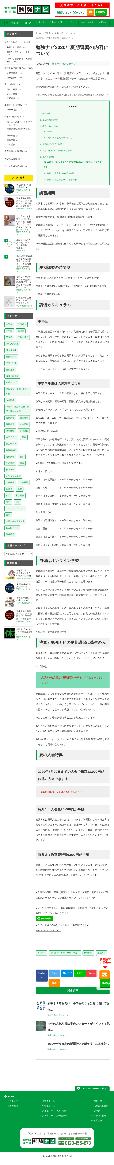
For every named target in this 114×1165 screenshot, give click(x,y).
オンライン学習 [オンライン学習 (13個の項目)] (13, 476)
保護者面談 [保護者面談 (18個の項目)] (11, 450)
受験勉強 (11, 98)
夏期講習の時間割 (50, 125)
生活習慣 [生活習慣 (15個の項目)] (10, 463)
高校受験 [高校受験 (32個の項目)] (10, 431)
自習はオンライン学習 (52, 149)
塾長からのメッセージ (66, 33)
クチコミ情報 (87, 22)
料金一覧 (40, 22)
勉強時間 (88, 958)
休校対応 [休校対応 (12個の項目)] (24, 482)
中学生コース (49, 1113)
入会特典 (41, 958)
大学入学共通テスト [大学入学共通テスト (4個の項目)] (15, 521)
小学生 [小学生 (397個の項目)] (9, 331)
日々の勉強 (12, 89)
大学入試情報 (10, 159)
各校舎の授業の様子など (15, 68)
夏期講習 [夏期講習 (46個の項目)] (10, 418)
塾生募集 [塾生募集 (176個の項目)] (10, 369)
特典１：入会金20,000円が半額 (61, 178)
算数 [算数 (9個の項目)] (20, 489)
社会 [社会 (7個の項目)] (18, 502)
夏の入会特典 (48, 162)
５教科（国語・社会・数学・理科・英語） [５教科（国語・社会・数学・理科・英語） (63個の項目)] (17, 409)
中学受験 (11, 136)
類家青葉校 (12, 78)
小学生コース (49, 1109)
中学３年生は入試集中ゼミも (60, 143)
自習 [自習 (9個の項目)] (8, 495)
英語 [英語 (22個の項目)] (24, 437)
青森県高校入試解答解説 (18, 129)
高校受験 (11, 140)
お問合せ (103, 22)
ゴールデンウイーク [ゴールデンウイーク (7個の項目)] (15, 508)
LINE (79, 978)
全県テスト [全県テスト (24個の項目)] (11, 437)
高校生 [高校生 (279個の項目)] (21, 331)
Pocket (92, 978)
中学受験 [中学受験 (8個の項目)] (20, 495)
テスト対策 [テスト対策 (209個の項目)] (11, 363)
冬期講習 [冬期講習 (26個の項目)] (24, 431)
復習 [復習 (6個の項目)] (8, 515)
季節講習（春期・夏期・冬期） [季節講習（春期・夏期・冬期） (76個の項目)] (17, 391)
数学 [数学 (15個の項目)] (22, 456)
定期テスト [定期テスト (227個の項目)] (11, 357)
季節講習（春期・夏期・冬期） (64, 958)
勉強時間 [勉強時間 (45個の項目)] (24, 418)
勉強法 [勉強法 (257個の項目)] (9, 337)
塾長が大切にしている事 (18, 51)
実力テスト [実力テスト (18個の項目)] (11, 443)
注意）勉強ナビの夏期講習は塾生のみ (60, 155)
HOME (11, 1104)
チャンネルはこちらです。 (50, 935)
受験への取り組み (12, 116)
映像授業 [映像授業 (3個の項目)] (10, 534)
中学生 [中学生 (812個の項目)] (9, 324)
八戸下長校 (12, 73)
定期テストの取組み (13, 105)
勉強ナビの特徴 (14, 47)
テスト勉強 (12, 94)
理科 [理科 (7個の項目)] (8, 502)
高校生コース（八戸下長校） (56, 1117)
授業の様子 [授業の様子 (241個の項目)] (23, 337)
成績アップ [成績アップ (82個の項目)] (11, 382)
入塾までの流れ (57, 22)
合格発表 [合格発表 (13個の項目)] (10, 482)
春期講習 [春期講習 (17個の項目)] (10, 456)
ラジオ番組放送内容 (13, 166)
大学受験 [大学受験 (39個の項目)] (24, 424)
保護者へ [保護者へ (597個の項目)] (22, 324)
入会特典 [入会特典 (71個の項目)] (10, 400)
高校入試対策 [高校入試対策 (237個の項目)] (12, 343)
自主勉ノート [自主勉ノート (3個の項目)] (12, 528)
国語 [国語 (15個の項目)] (22, 463)
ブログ (73, 22)
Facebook (42, 980)
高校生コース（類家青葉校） (56, 1122)
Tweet (54, 978)
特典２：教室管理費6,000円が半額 (63, 185)
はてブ (67, 978)
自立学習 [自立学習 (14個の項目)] (10, 469)
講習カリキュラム (50, 131)
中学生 (49, 136)
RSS (54, 988)
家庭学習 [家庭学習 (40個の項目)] (10, 424)
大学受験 (11, 144)
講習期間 (46, 118)
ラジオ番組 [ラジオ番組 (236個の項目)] (11, 350)
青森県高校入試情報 (13, 151)
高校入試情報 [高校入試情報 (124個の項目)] (12, 376)
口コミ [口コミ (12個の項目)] (9, 489)
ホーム (39, 33)
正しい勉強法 (10, 84)
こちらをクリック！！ (90, 903)
